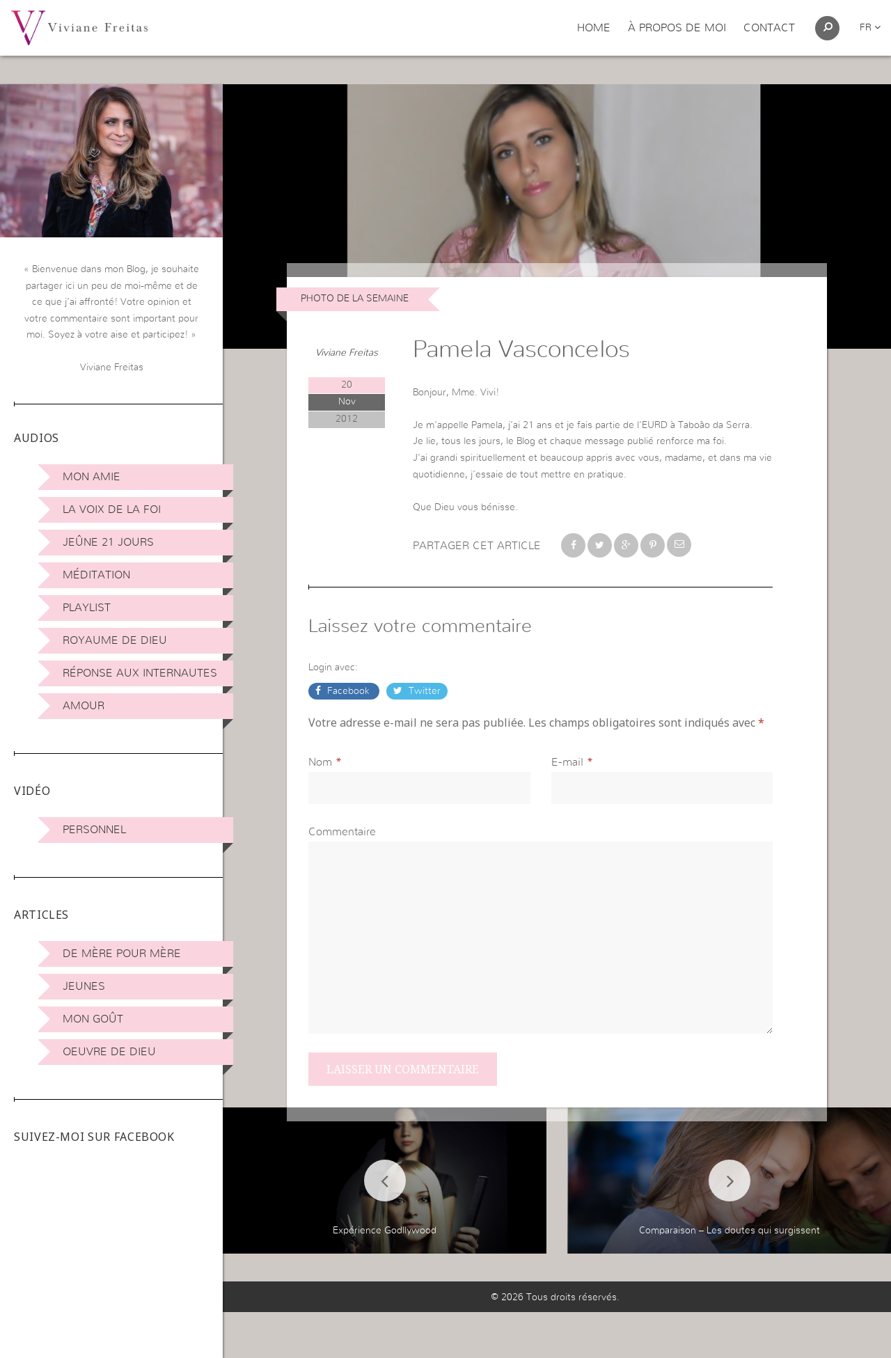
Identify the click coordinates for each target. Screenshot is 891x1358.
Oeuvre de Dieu (109, 1051)
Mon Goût (93, 1019)
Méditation (96, 575)
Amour (83, 705)
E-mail (567, 762)
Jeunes (84, 986)
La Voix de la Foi (112, 509)
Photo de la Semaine (355, 298)
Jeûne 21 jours (108, 542)
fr (870, 28)
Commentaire (342, 831)
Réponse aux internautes (140, 673)
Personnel (94, 829)
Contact (769, 27)
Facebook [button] (348, 691)
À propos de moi (677, 27)
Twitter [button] (423, 691)
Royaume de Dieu (115, 640)
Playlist (87, 607)
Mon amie (91, 476)
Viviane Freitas (346, 353)
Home (593, 27)
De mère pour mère (122, 953)
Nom (320, 762)
